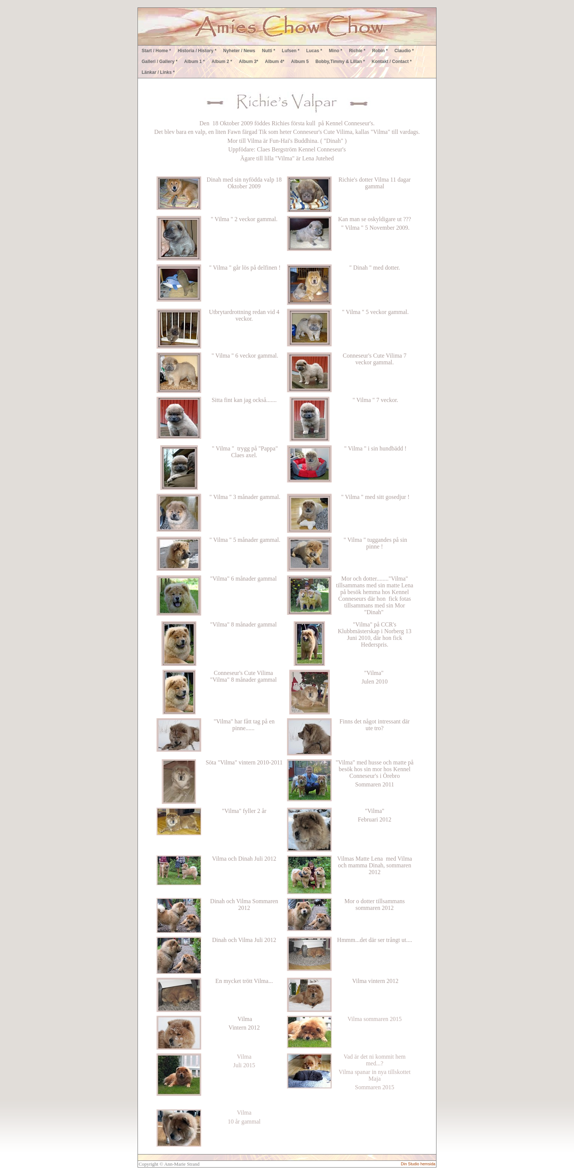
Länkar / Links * (158, 72)
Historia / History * (197, 50)
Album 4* (274, 61)
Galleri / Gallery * (159, 61)
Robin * (380, 50)
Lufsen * (290, 50)
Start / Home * (156, 50)
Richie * (357, 50)
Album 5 (300, 61)
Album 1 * (194, 61)
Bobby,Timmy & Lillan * (340, 61)
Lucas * (314, 50)
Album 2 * (221, 61)
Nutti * (268, 50)
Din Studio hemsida (418, 1164)
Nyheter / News (239, 50)
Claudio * (404, 50)
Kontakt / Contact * (391, 61)
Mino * (335, 50)
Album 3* (248, 61)
